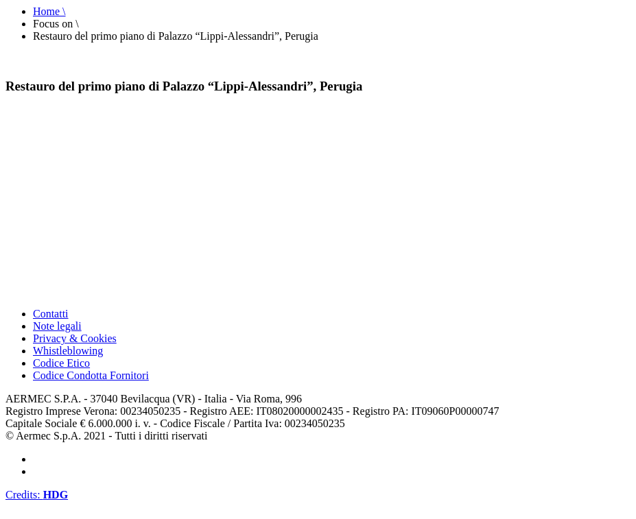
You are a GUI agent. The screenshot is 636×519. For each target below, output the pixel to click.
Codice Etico (61, 363)
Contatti (51, 313)
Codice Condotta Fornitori (91, 375)
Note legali (57, 326)
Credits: (36, 494)
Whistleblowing (68, 351)
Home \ (49, 11)
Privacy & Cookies (75, 338)
